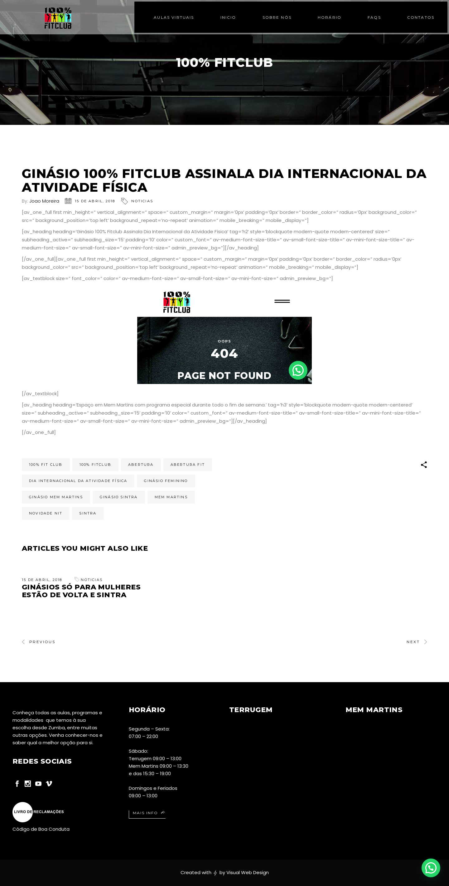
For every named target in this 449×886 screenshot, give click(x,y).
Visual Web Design (247, 872)
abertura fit (188, 464)
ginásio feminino (166, 481)
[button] (431, 868)
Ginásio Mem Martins (56, 497)
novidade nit (45, 513)
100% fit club (46, 464)
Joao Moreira (44, 201)
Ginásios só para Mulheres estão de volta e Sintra (81, 591)
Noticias (142, 201)
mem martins (171, 497)
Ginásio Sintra (119, 497)
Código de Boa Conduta (41, 829)
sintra (87, 513)
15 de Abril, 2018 (95, 201)
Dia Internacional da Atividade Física (78, 481)
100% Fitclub (95, 464)
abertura (141, 464)
